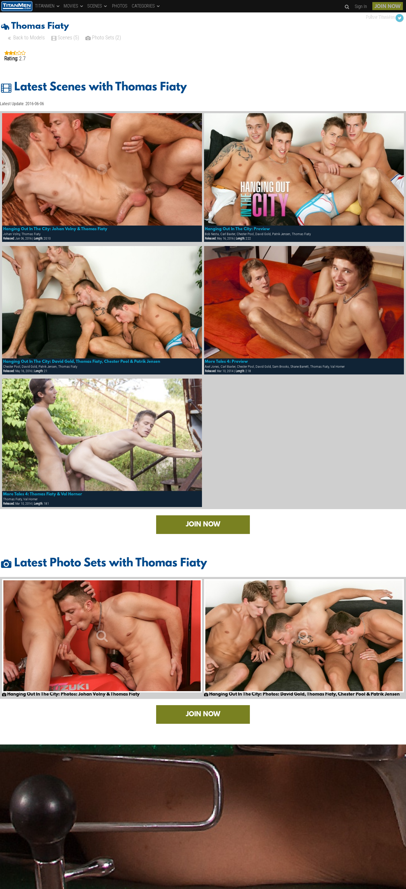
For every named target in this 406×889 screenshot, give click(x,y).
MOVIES (74, 6)
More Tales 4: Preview (226, 361)
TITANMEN (47, 6)
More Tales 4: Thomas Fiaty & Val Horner (42, 494)
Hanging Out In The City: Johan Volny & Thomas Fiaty (55, 229)
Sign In (361, 6)
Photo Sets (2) (103, 38)
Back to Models (26, 38)
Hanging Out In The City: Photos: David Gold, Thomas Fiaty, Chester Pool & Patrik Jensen (302, 694)
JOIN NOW (388, 7)
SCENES (97, 6)
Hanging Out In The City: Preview (237, 229)
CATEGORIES (146, 6)
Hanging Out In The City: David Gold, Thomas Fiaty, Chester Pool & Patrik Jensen (81, 361)
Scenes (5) (65, 38)
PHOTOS (119, 6)
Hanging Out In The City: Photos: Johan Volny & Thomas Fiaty (71, 694)
